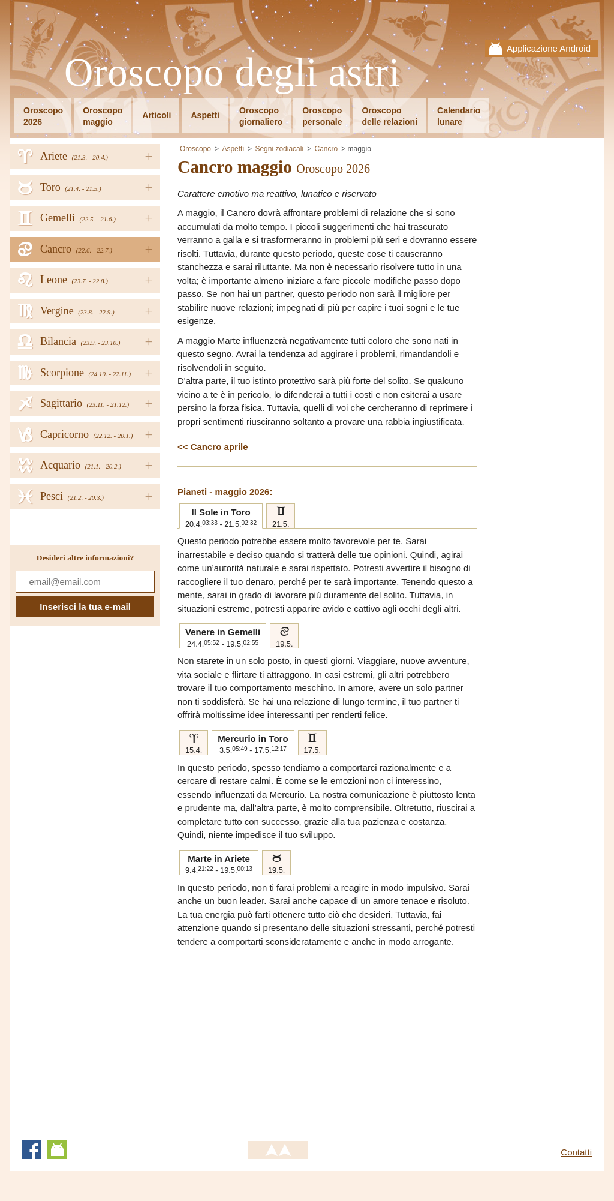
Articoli (156, 115)
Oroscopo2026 (43, 116)
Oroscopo (195, 149)
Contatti (576, 1152)
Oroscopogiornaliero (260, 116)
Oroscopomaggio (102, 116)
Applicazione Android (549, 48)
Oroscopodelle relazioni (389, 116)
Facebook (31, 1149)
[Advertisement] (278, 1038)
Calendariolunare (458, 116)
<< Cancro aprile (212, 447)
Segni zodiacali (279, 149)
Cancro (326, 149)
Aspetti (205, 115)
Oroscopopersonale (322, 116)
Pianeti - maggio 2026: (224, 492)
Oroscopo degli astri (232, 73)
